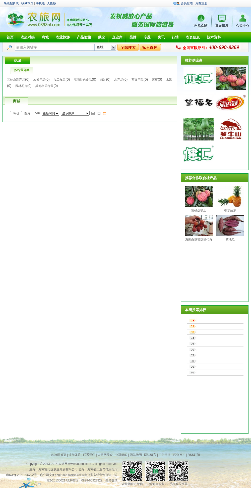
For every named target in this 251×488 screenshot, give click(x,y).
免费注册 (201, 3)
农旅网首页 (58, 455)
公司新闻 (121, 455)
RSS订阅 (194, 455)
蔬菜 (155, 79)
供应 (101, 37)
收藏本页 (27, 3)
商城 (45, 37)
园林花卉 (21, 86)
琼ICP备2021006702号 (21, 475)
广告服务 (165, 455)
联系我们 (89, 455)
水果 (169, 79)
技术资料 (214, 37)
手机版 (40, 3)
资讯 (161, 37)
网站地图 (136, 455)
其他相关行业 (44, 86)
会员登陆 (187, 3)
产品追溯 (84, 37)
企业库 (117, 37)
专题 (147, 37)
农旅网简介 (105, 455)
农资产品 (39, 79)
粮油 (103, 79)
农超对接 (28, 37)
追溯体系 (75, 455)
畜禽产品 (138, 79)
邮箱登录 (111, 480)
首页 (10, 37)
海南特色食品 (83, 79)
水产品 (118, 79)
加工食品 (59, 79)
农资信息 (193, 37)
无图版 (51, 3)
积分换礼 (179, 455)
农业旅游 (63, 37)
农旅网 (63, 464)
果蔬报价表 (11, 3)
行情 (175, 37)
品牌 (133, 37)
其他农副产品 (16, 79)
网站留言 (150, 455)
